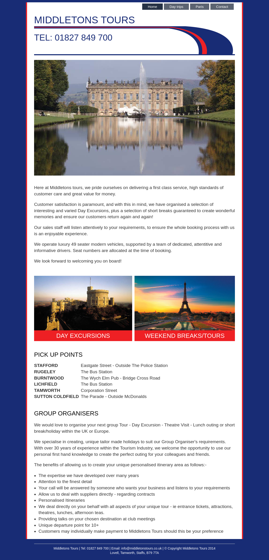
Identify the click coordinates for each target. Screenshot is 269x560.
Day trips (176, 7)
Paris (200, 7)
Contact (222, 7)
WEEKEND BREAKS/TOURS (185, 335)
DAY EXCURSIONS (83, 335)
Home (152, 7)
